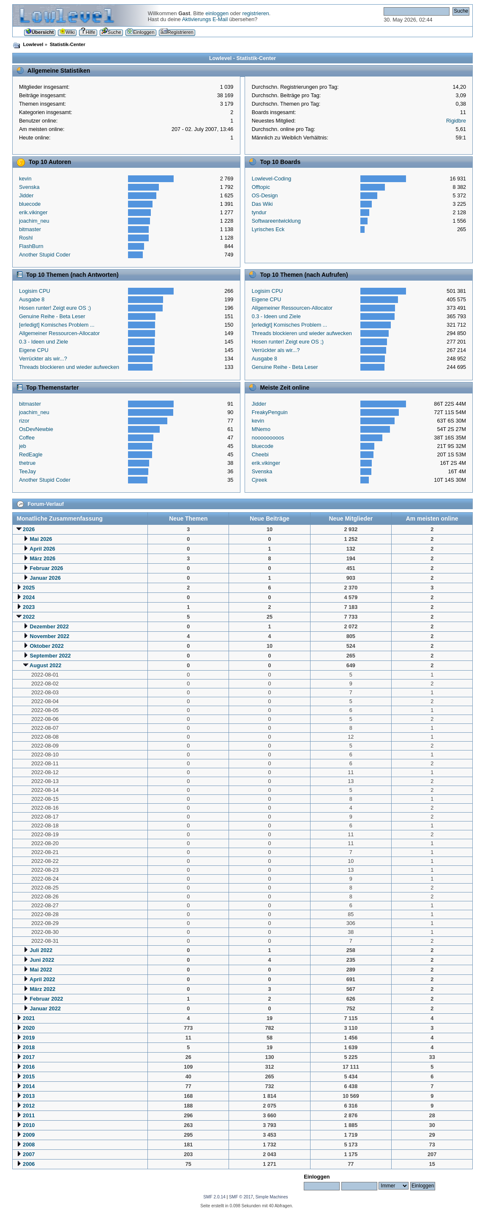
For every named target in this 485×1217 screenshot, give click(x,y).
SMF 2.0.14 (214, 1197)
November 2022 (50, 636)
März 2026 (43, 559)
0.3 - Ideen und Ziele (43, 342)
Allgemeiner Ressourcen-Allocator (59, 333)
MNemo (261, 429)
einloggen (217, 13)
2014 (29, 1086)
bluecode (30, 204)
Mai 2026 (41, 539)
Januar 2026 (45, 578)
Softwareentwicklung (276, 221)
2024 (29, 597)
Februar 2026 (46, 568)
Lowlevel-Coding (272, 179)
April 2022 (42, 979)
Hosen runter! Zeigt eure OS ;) (55, 308)
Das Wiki (262, 204)
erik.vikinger (33, 213)
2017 (29, 1057)
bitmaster (30, 229)
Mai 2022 (41, 970)
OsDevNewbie (36, 429)
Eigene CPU (34, 350)
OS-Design (265, 196)
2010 (29, 1125)
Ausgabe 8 (32, 300)
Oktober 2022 (47, 646)
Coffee (27, 438)
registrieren (255, 13)
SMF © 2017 (241, 1197)
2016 (29, 1067)
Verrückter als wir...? (43, 359)
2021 (29, 1018)
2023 (29, 607)
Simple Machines (272, 1197)
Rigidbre (456, 121)
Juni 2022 (42, 960)
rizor (24, 421)
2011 (29, 1116)
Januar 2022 (45, 1009)
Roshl (26, 238)
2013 (29, 1096)
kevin (25, 179)
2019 (29, 1038)
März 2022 (43, 989)
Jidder (26, 196)
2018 (29, 1048)
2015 (29, 1077)
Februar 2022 (46, 999)
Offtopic (261, 187)
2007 (29, 1154)
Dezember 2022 (49, 627)
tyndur (259, 213)
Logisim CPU (34, 291)
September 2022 (50, 656)
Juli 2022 (41, 950)
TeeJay (27, 472)
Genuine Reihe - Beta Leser (52, 316)
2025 (29, 588)
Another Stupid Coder (45, 255)
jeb (22, 446)
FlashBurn (31, 246)
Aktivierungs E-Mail (205, 19)
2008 (29, 1145)
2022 (29, 617)
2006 (29, 1164)
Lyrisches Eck (268, 229)
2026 (29, 529)
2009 (29, 1135)
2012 (29, 1106)
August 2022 (45, 666)
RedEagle (31, 455)
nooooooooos (268, 438)
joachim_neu (34, 221)
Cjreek (259, 480)
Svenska (29, 187)
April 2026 (42, 549)
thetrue (27, 463)
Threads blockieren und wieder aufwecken (69, 367)
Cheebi (260, 455)
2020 (29, 1028)
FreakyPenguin (270, 412)
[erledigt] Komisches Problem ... (57, 325)
